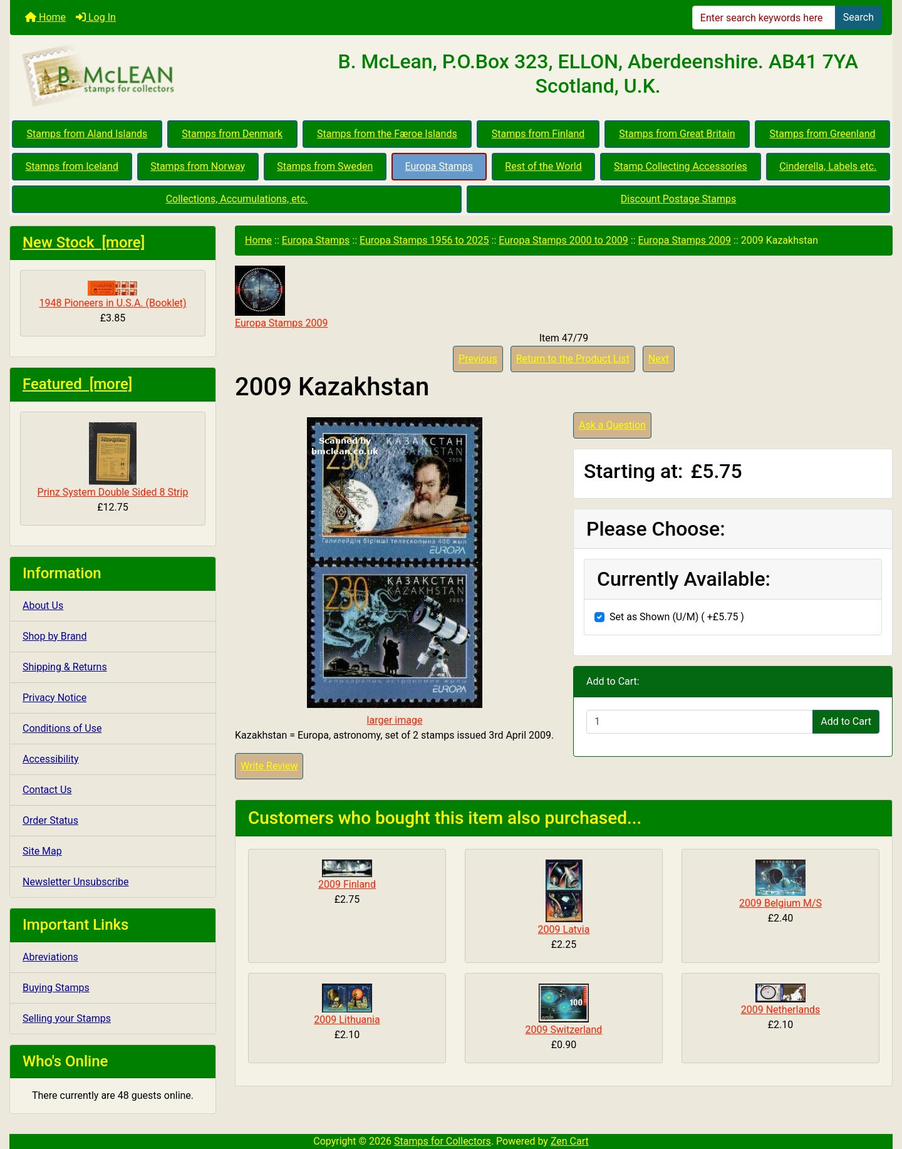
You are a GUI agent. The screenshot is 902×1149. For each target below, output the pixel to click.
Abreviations (50, 957)
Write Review (269, 766)
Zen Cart (570, 1141)
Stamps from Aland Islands (87, 134)
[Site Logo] (156, 76)
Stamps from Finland (538, 134)
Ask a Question (612, 425)
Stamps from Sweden (325, 166)
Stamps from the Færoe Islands (387, 134)
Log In (96, 17)
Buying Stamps (56, 988)
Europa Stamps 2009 (684, 240)
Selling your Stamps (67, 1018)
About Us (43, 605)
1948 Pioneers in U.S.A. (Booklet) (112, 295)
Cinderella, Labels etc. (827, 166)
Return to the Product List (573, 359)
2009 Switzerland (564, 1030)
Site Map (42, 851)
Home (45, 17)
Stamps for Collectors (442, 1141)
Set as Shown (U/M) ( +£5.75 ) (676, 617)
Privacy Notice (54, 698)
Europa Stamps (439, 166)
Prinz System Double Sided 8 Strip (113, 460)
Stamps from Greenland (822, 134)
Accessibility (51, 759)
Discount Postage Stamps (678, 199)
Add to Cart (846, 721)
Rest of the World (543, 166)
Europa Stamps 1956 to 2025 (424, 240)
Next (658, 359)
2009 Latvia (564, 929)
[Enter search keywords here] (764, 17)
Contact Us (47, 790)
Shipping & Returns (65, 667)
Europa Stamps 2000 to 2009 (563, 240)
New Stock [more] (84, 242)
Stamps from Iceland (72, 166)
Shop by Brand (54, 636)
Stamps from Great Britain (677, 134)
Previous (478, 359)
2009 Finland (347, 884)
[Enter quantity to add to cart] (699, 722)
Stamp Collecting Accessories (680, 166)
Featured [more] (77, 384)
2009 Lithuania (347, 1020)
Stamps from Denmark (232, 134)
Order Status (50, 820)
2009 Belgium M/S (780, 903)
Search (858, 17)
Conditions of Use (62, 728)
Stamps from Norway (197, 166)
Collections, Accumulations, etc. (237, 199)
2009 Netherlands (781, 1010)
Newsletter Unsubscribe (76, 882)
